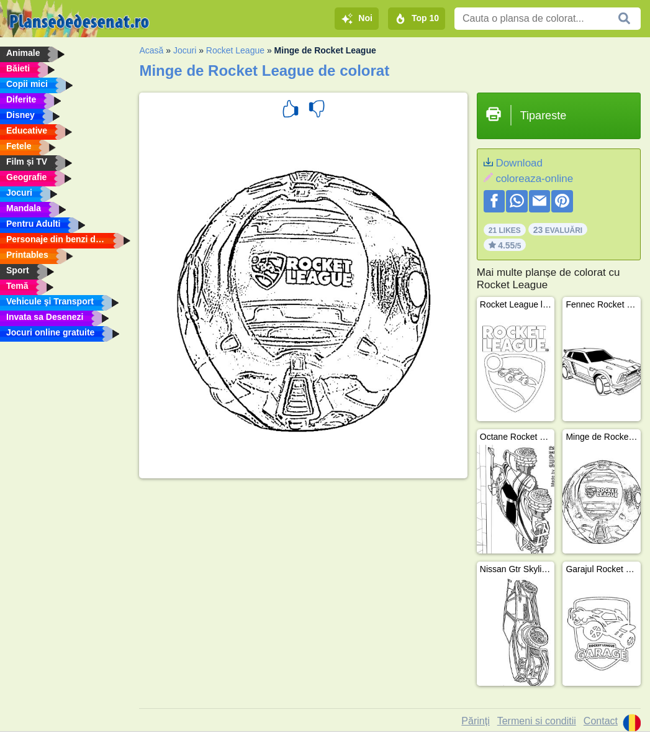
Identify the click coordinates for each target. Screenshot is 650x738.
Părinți (475, 721)
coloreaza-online (534, 178)
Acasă (151, 50)
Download (519, 163)
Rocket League (235, 50)
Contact (601, 721)
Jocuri (184, 50)
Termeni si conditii (536, 721)
